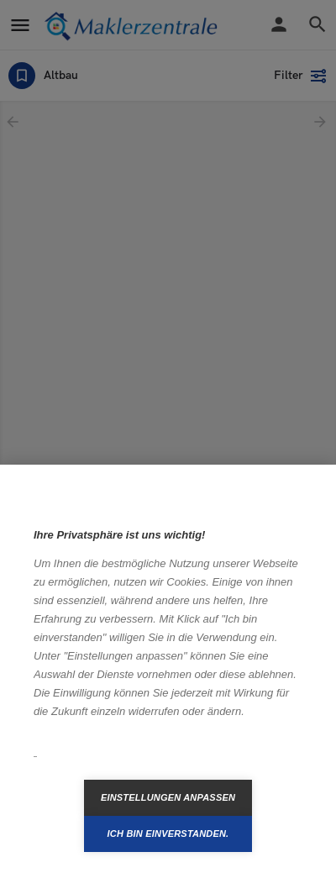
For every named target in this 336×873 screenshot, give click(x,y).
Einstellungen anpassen (168, 797)
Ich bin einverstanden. (168, 833)
